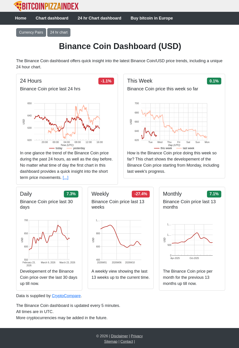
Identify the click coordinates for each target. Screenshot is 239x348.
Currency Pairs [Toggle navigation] (31, 32)
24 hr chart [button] (58, 32)
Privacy (137, 336)
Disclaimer (119, 336)
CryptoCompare (66, 296)
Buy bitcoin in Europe (152, 18)
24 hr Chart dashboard (99, 18)
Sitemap (110, 341)
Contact (126, 341)
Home (20, 18)
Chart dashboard (52, 18)
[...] (65, 177)
